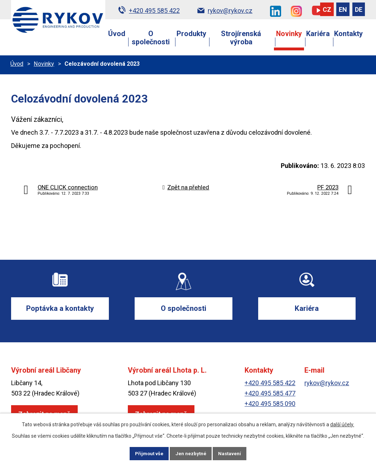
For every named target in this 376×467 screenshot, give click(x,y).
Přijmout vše (148, 453)
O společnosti (151, 38)
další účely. (342, 424)
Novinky (289, 34)
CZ (327, 9)
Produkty (191, 34)
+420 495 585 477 (270, 394)
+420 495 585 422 (270, 383)
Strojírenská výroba (241, 38)
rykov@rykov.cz (326, 383)
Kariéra (318, 34)
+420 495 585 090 (270, 404)
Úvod (116, 34)
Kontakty (348, 34)
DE (358, 9)
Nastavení (231, 453)
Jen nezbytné (191, 453)
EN (343, 9)
